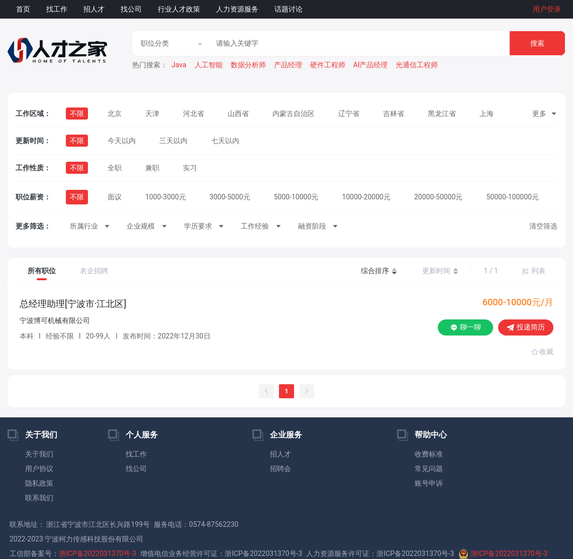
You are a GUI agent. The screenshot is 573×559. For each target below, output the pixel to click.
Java (178, 65)
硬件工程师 (327, 65)
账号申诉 (429, 483)
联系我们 (39, 498)
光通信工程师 (417, 65)
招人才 (94, 9)
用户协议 (39, 469)
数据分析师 (248, 65)
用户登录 (547, 9)
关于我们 (39, 454)
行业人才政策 (179, 9)
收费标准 (429, 454)
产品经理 (288, 65)
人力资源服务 (237, 9)
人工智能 (209, 65)
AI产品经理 (370, 65)
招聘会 (280, 469)
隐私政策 (39, 483)
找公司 (131, 9)
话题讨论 (288, 9)
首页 (23, 9)
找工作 (56, 9)
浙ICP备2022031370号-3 (97, 553)
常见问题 (429, 469)
